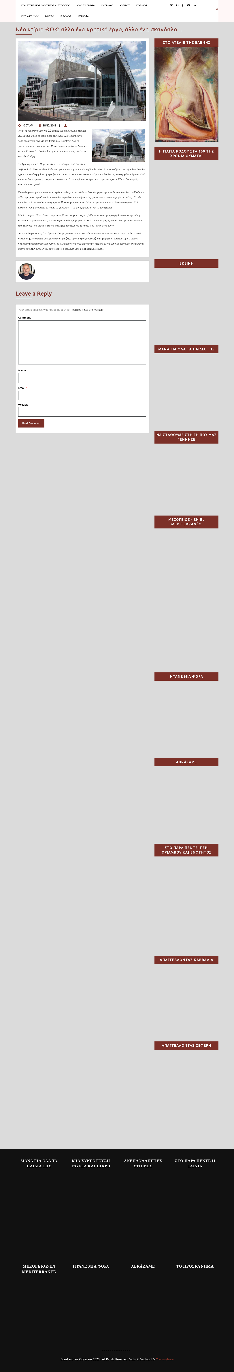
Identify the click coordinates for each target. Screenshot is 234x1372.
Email (22, 388)
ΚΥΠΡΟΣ (125, 5)
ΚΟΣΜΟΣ (141, 5)
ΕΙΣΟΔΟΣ (66, 16)
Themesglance (164, 1359)
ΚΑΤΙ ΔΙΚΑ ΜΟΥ (30, 16)
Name (23, 370)
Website (23, 405)
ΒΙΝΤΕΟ (49, 16)
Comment (25, 317)
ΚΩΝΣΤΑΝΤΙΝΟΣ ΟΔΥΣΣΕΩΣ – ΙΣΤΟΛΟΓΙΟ (45, 5)
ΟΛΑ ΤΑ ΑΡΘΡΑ (86, 5)
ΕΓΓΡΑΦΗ (83, 16)
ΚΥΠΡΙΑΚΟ (107, 5)
